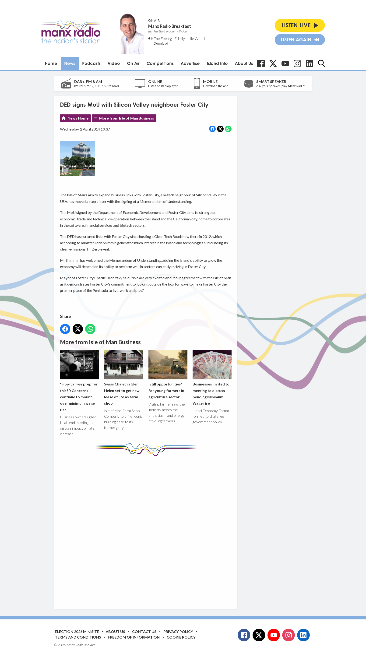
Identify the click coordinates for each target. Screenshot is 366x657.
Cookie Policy (181, 637)
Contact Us (144, 631)
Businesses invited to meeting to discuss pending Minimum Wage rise (211, 378)
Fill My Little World (189, 38)
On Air (133, 63)
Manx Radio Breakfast (169, 26)
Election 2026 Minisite (77, 631)
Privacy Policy (178, 631)
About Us (244, 63)
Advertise (190, 63)
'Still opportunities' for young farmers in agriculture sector (167, 374)
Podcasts (91, 63)
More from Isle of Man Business (126, 118)
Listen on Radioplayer (163, 86)
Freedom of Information (134, 637)
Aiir (92, 645)
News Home (77, 118)
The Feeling (163, 38)
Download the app (216, 86)
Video (114, 63)
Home (51, 63)
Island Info (217, 63)
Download (161, 43)
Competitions (160, 63)
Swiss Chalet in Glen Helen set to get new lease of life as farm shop (123, 378)
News (69, 63)
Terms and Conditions (78, 637)
